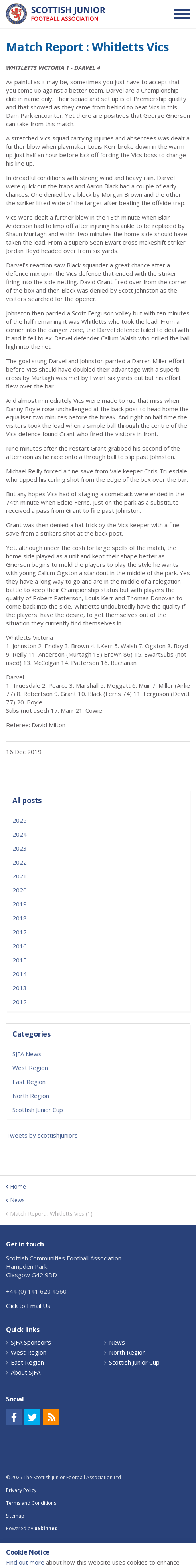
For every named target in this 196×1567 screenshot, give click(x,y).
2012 (19, 1002)
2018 (19, 918)
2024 (19, 834)
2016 (19, 946)
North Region (30, 1096)
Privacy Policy (21, 1490)
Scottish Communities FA (55, 14)
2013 (19, 988)
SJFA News (27, 1054)
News (117, 1342)
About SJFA (25, 1372)
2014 (19, 974)
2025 (19, 820)
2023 (19, 848)
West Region (30, 1068)
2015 (19, 960)
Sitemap (15, 1515)
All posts (27, 800)
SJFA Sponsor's (31, 1342)
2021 (19, 876)
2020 (19, 890)
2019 (19, 904)
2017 (19, 932)
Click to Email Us (28, 1306)
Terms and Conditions (31, 1503)
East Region (29, 1082)
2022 (19, 862)
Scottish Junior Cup (37, 1110)
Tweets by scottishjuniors (42, 1135)
